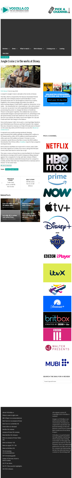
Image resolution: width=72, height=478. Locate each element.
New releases (38, 49)
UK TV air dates (7, 463)
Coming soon (51, 49)
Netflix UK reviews (8, 429)
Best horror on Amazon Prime (12, 421)
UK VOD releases (8, 469)
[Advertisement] (36, 32)
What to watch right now (10, 415)
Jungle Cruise (14, 169)
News (13, 49)
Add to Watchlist (6, 165)
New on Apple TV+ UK (9, 445)
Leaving (62, 49)
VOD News (5, 57)
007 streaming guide (9, 456)
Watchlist (6, 53)
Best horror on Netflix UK (11, 424)
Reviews (5, 49)
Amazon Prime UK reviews (11, 432)
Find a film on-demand (10, 426)
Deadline (23, 142)
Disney (7, 169)
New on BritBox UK (9, 448)
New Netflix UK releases (10, 435)
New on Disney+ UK (9, 442)
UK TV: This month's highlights (12, 466)
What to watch (24, 49)
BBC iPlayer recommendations (12, 418)
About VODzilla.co (8, 412)
